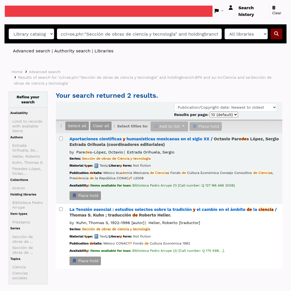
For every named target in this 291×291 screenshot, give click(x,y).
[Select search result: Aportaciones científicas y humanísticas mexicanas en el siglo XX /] (61, 138)
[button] (219, 11)
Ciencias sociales (20, 275)
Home (16, 71)
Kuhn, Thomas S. (28, 162)
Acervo (18, 188)
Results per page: (192, 114)
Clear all (101, 126)
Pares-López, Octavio (99, 152)
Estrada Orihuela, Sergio (150, 152)
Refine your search (28, 99)
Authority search (72, 50)
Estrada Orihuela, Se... (25, 147)
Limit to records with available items (27, 126)
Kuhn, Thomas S (110, 222)
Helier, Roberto (26, 156)
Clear (276, 10)
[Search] (276, 34)
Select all (77, 126)
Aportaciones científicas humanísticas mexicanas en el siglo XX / (174, 141)
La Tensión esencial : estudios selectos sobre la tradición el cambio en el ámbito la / (173, 212)
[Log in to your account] (231, 7)
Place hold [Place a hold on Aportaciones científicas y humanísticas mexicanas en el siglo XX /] (85, 195)
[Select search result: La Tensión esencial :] (61, 209)
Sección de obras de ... (22, 239)
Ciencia (19, 267)
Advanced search (31, 50)
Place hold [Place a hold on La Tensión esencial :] (85, 261)
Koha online (19, 11)
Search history (246, 11)
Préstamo (21, 222)
